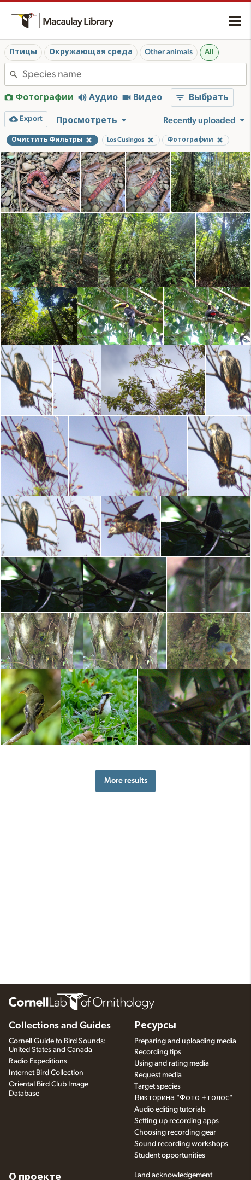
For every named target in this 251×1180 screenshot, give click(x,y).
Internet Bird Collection (46, 1073)
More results (125, 780)
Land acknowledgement (173, 1175)
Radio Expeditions (38, 1061)
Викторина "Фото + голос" (183, 1098)
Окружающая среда (91, 52)
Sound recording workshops (181, 1144)
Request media (158, 1075)
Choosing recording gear (175, 1132)
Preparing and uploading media (185, 1041)
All (209, 52)
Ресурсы (155, 1026)
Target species (157, 1086)
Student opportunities (169, 1155)
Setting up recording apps (176, 1121)
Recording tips (157, 1052)
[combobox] (134, 74)
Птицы (23, 52)
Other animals (169, 52)
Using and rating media (171, 1063)
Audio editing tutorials (170, 1109)
